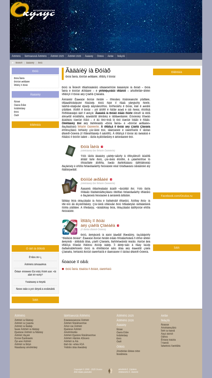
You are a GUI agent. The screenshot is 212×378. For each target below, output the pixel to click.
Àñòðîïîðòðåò (70, 332)
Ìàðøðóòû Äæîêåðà (170, 346)
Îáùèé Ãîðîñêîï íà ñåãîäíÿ (27, 329)
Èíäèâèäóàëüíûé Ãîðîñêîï (76, 320)
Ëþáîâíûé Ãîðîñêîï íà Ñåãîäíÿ (29, 332)
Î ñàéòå (165, 343)
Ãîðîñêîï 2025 (57, 56)
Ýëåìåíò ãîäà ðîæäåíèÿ (75, 347)
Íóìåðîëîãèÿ (19, 108)
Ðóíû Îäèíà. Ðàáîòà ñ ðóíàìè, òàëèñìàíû (88, 268)
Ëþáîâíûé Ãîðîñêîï (72, 329)
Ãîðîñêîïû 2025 (125, 315)
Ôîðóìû (100, 56)
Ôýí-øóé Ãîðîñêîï (23, 341)
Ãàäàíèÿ (89, 56)
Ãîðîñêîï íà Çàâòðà (24, 323)
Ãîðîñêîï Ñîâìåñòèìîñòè (75, 323)
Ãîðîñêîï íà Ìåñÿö (23, 344)
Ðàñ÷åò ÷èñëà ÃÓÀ (74, 344)
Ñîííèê (17, 101)
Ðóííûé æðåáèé (96, 179)
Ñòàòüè (165, 324)
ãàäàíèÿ (30, 62)
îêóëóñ (18, 62)
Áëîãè (110, 56)
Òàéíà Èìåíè (20, 105)
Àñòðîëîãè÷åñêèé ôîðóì (128, 351)
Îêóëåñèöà (122, 354)
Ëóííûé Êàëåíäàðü (24, 338)
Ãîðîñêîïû (16, 56)
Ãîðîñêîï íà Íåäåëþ (23, 326)
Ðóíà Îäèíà (92, 146)
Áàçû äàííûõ (167, 333)
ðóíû (40, 62)
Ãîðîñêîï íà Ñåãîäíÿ (24, 320)
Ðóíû (16, 112)
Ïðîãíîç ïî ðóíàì (21, 85)
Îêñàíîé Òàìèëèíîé (88, 126)
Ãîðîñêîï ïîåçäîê (22, 335)
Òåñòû (164, 336)
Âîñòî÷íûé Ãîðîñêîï (73, 326)
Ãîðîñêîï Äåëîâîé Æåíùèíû (76, 338)
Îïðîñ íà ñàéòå (168, 330)
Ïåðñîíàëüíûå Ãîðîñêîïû (36, 56)
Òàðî (16, 115)
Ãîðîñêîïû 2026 (125, 320)
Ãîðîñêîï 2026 (74, 56)
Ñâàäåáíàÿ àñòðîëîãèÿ (26, 347)
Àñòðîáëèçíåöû (168, 327)
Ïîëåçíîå (121, 56)
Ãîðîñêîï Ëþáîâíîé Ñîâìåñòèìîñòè (80, 335)
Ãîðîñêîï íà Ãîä (71, 341)
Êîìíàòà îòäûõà (168, 339)
